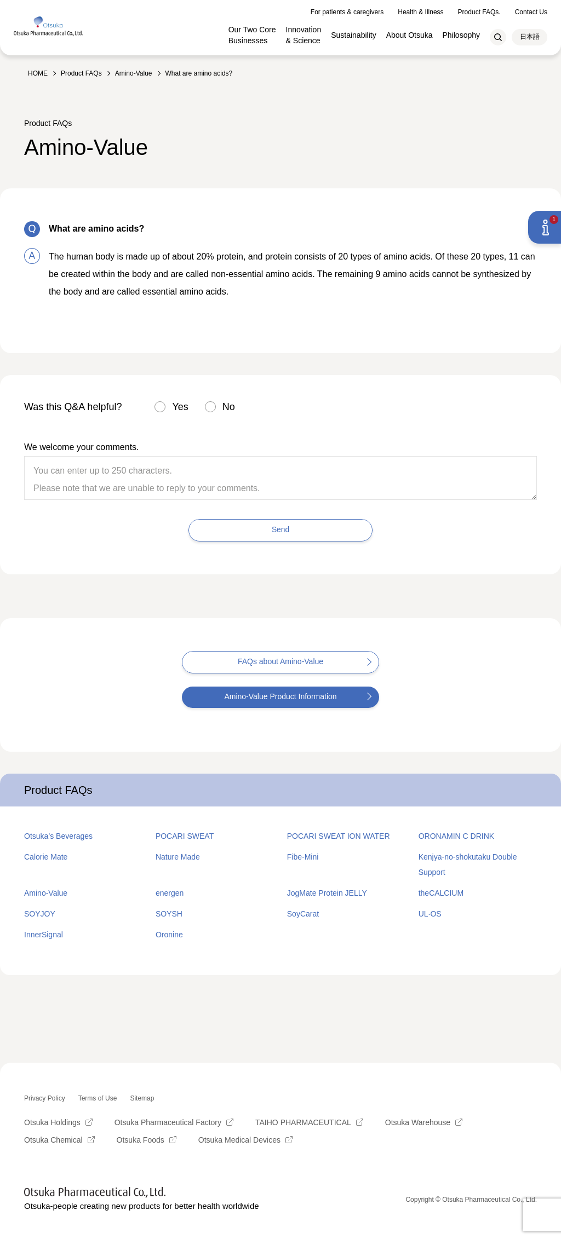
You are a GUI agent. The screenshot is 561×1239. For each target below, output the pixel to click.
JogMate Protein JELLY (327, 893)
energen (170, 893)
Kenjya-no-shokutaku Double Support (468, 864)
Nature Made (178, 856)
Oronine (169, 934)
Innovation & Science (304, 31)
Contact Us (531, 8)
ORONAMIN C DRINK (456, 836)
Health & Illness (420, 8)
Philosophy (461, 31)
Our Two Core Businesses (252, 31)
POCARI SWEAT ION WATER (338, 836)
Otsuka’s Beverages (58, 836)
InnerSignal (43, 934)
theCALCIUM (441, 893)
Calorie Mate (45, 856)
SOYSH (169, 913)
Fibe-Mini (303, 856)
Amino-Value (45, 893)
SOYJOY (39, 913)
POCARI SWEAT (185, 836)
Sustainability (353, 31)
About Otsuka (409, 31)
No (228, 406)
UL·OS (430, 913)
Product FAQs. (479, 8)
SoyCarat (303, 913)
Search (498, 33)
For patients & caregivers (347, 8)
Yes (180, 406)
